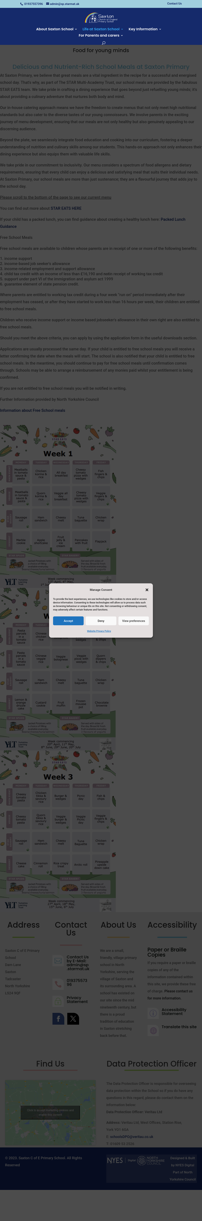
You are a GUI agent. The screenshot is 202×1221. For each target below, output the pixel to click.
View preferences (133, 621)
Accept (68, 621)
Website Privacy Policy (99, 631)
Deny (101, 621)
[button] (147, 590)
